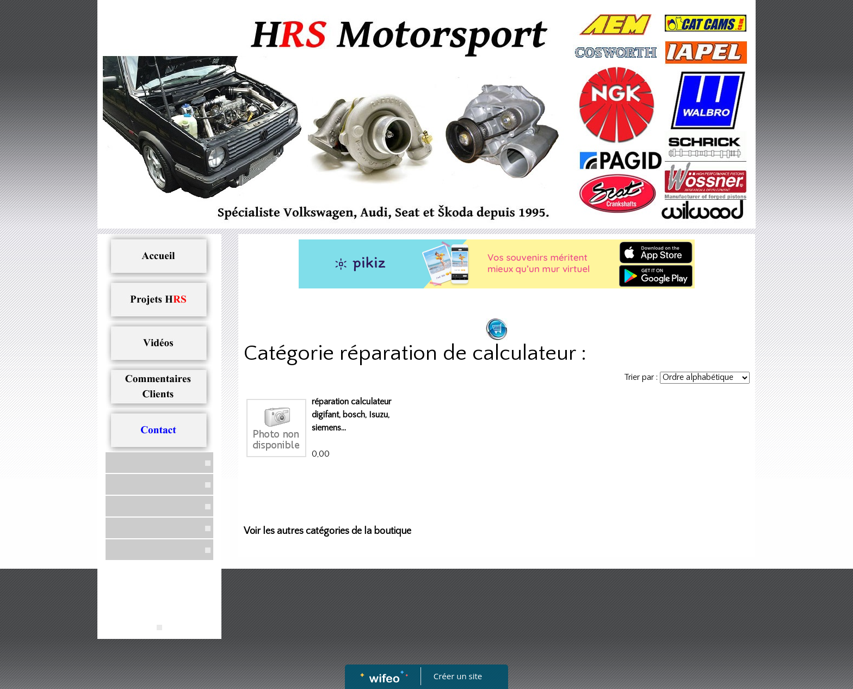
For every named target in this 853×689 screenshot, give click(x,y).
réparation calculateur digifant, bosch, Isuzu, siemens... (351, 415)
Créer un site (458, 675)
